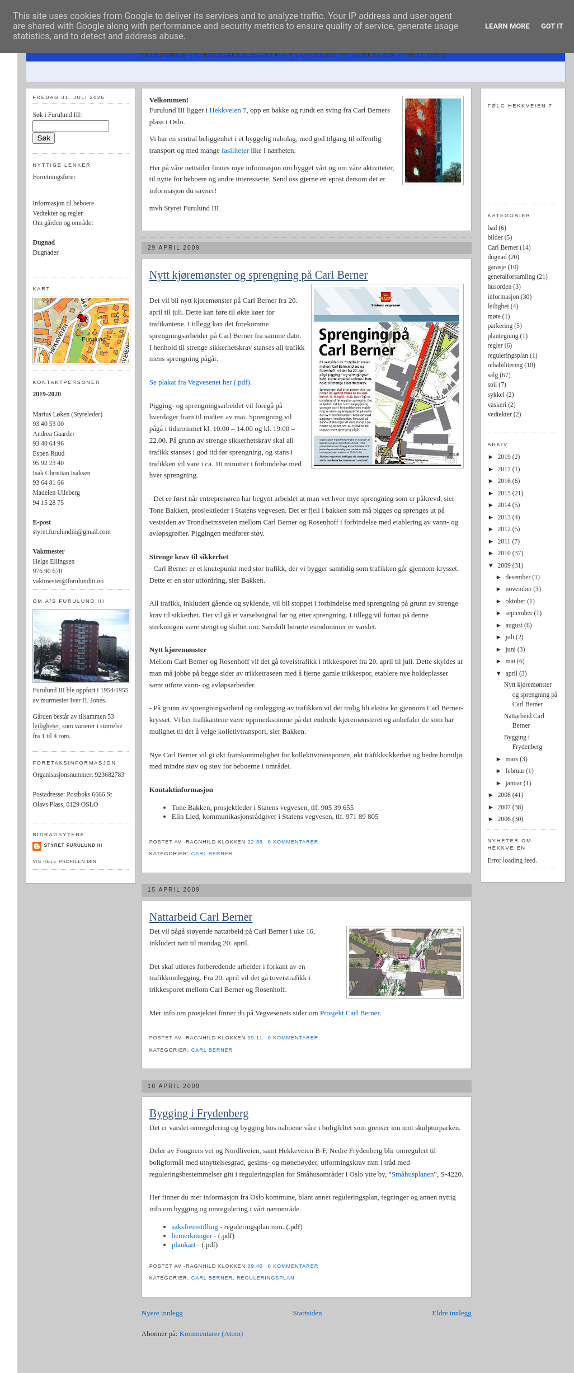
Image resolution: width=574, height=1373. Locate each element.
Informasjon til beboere (63, 203)
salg (492, 375)
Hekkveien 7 (227, 110)
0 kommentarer (293, 842)
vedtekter (499, 414)
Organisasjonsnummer (61, 775)
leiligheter (45, 726)
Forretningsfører (54, 177)
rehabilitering (505, 365)
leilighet (498, 306)
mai (511, 661)
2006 (505, 819)
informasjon (503, 297)
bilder (494, 237)
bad (492, 228)
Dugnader (45, 252)
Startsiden (307, 1313)
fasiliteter (236, 150)
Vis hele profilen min (64, 861)
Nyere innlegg (162, 1313)
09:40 (255, 1266)
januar (515, 783)
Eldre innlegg (451, 1313)
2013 (505, 517)
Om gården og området (62, 223)
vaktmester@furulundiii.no (67, 581)
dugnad (496, 257)
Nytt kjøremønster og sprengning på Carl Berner (258, 275)
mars (513, 759)
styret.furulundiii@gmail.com (71, 532)
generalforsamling (511, 276)
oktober (517, 601)
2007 (505, 807)
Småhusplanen (413, 1174)
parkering (499, 326)
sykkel (496, 395)
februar (516, 771)
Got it (552, 26)
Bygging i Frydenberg (199, 1113)
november (520, 589)
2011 (505, 541)
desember (519, 577)
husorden (499, 286)
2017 (505, 469)
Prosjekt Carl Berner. (350, 1013)
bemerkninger (193, 1235)
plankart (184, 1244)
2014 (505, 505)
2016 (505, 481)
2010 (505, 553)
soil (492, 384)
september (520, 613)
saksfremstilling (195, 1226)
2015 (505, 493)
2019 (505, 457)
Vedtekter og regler (57, 213)
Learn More (507, 26)
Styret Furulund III (73, 845)
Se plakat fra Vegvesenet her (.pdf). (200, 382)
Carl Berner (212, 853)
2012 (505, 529)
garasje (496, 267)
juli (511, 637)
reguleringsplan (266, 1278)
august (515, 625)
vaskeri (496, 405)
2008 (505, 795)
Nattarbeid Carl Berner (201, 917)
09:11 (255, 1038)
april (512, 673)
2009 (505, 565)
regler (494, 345)
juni (511, 649)
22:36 (255, 842)
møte (493, 316)
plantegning (502, 336)
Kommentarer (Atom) (211, 1333)
